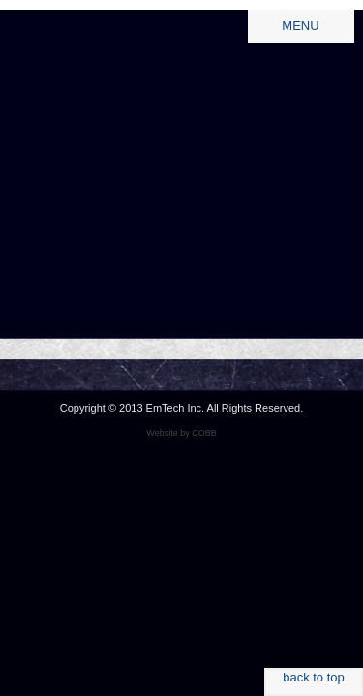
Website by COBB (181, 433)
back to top (314, 677)
